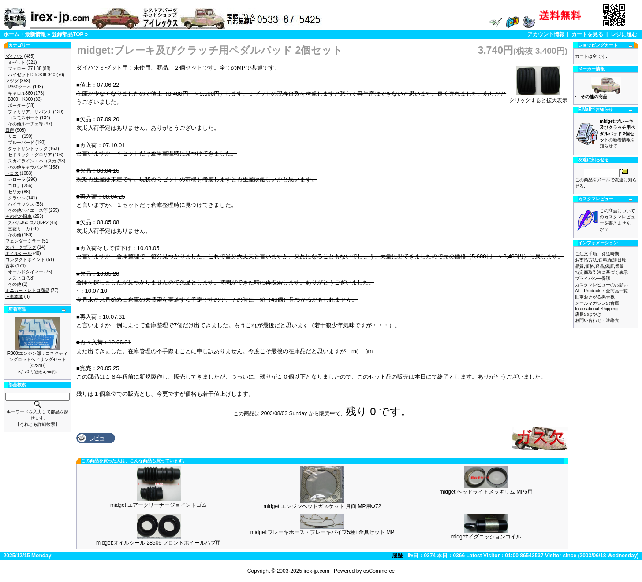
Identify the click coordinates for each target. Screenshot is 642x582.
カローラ (17, 179)
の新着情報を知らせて (617, 133)
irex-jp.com (316, 571)
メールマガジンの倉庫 (597, 303)
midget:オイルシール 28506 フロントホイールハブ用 (158, 543)
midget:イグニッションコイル (486, 537)
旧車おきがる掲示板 (595, 297)
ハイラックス (21, 204)
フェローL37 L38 (24, 68)
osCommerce (379, 571)
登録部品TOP (67, 34)
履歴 (397, 556)
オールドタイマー (25, 271)
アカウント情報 (545, 34)
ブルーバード (21, 142)
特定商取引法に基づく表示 (601, 272)
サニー (14, 136)
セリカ (14, 191)
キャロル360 (20, 93)
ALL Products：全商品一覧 (601, 290)
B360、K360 (20, 99)
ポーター (17, 105)
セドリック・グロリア (30, 154)
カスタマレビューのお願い (601, 284)
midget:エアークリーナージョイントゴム (158, 505)
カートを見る (587, 34)
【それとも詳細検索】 (37, 424)
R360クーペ (20, 87)
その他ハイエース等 (28, 210)
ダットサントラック (28, 148)
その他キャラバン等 (28, 167)
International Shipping (596, 308)
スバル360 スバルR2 (28, 222)
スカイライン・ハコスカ (32, 160)
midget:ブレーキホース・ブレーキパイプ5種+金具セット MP (322, 532)
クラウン (17, 197)
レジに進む (624, 34)
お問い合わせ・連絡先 (597, 320)
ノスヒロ (17, 278)
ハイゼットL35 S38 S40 (32, 74)
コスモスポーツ (23, 117)
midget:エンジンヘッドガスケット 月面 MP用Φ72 (322, 506)
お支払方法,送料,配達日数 (600, 260)
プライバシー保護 (592, 278)
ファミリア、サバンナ (30, 111)
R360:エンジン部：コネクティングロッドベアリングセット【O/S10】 (37, 359)
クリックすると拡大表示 (538, 97)
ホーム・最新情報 (25, 34)
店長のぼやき (588, 314)
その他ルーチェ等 (25, 124)
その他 (14, 234)
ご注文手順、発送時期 (597, 253)
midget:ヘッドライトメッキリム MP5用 (486, 492)
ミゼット (17, 62)
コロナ (14, 185)
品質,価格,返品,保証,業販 (599, 266)
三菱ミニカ (19, 228)
